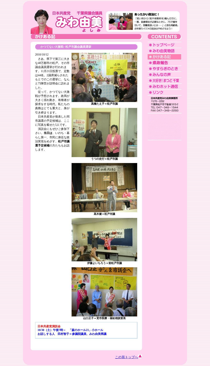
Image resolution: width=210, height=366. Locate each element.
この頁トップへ (128, 357)
